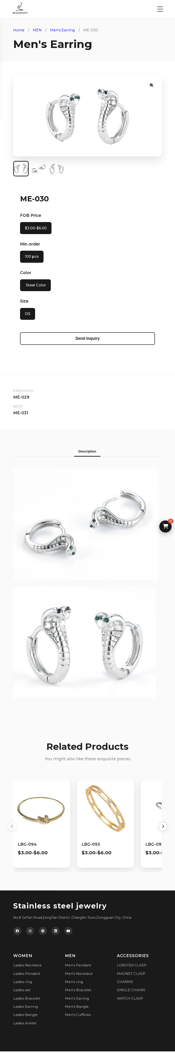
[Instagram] (30, 932)
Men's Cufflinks (78, 1016)
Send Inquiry (87, 340)
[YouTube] (68, 932)
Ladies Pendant (26, 975)
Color (25, 273)
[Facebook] (17, 932)
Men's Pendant (78, 967)
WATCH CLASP (130, 1000)
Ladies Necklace (27, 967)
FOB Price (30, 215)
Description (85, 453)
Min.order (30, 244)
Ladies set (21, 991)
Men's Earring (62, 30)
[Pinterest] (43, 932)
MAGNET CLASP (131, 975)
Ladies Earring (25, 1008)
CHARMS (125, 983)
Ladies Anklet (24, 1024)
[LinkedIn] (55, 932)
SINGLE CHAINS (131, 991)
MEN (37, 30)
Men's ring (74, 983)
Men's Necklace (79, 975)
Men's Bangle (77, 1008)
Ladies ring (22, 983)
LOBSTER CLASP (132, 967)
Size (24, 302)
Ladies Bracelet (26, 1000)
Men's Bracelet (78, 991)
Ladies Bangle (25, 1016)
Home (18, 30)
